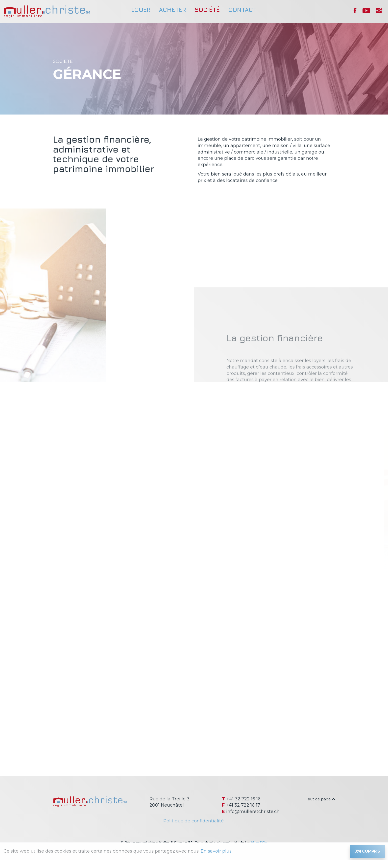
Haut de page (320, 799)
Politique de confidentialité (193, 821)
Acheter (172, 9)
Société (207, 9)
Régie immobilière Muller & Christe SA (47, 11)
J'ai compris (367, 851)
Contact (242, 9)
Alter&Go (259, 842)
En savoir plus (216, 851)
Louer (140, 9)
